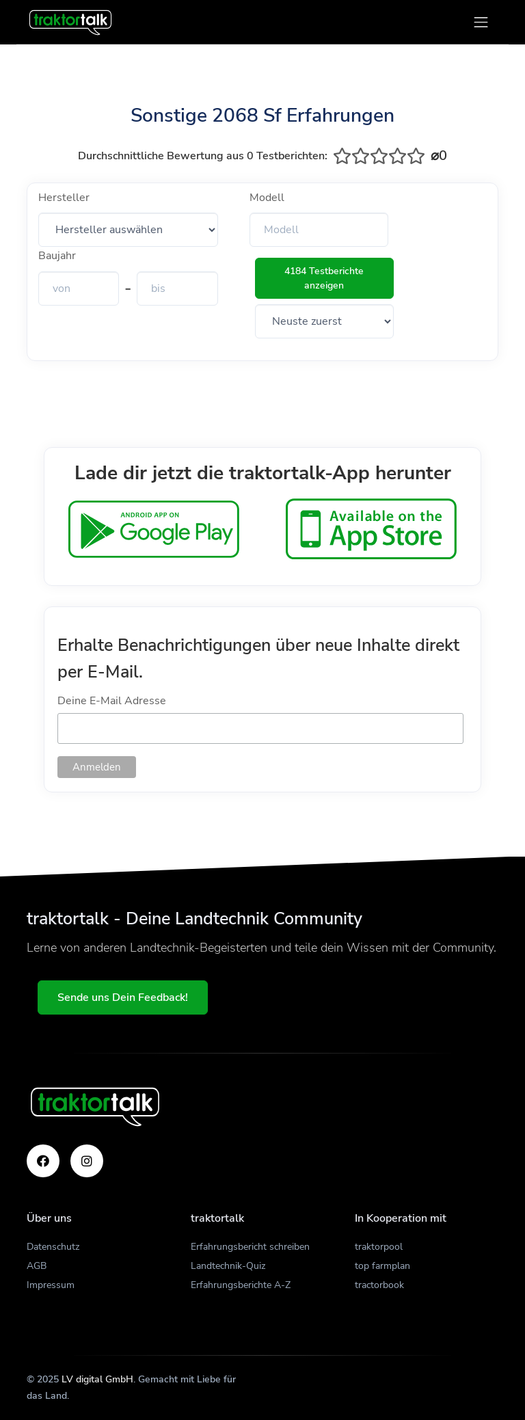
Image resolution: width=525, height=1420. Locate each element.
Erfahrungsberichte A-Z (241, 1284)
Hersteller (64, 197)
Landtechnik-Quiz (228, 1265)
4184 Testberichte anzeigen (324, 278)
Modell (267, 197)
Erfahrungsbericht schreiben (250, 1246)
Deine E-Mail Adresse (111, 700)
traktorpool (379, 1246)
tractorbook (379, 1284)
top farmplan (382, 1265)
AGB (36, 1265)
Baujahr (57, 255)
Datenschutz (53, 1246)
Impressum (51, 1284)
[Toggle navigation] (480, 22)
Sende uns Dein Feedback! (122, 997)
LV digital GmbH (97, 1379)
